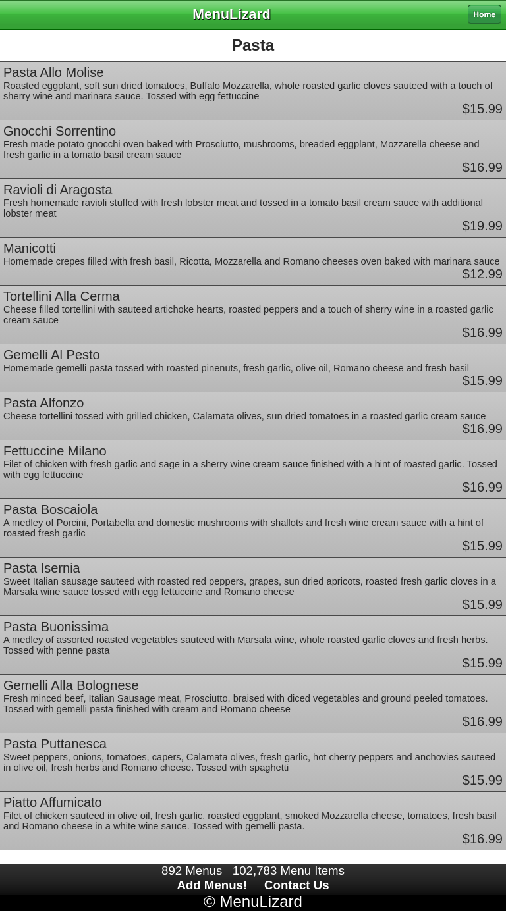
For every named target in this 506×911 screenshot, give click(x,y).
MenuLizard (260, 901)
